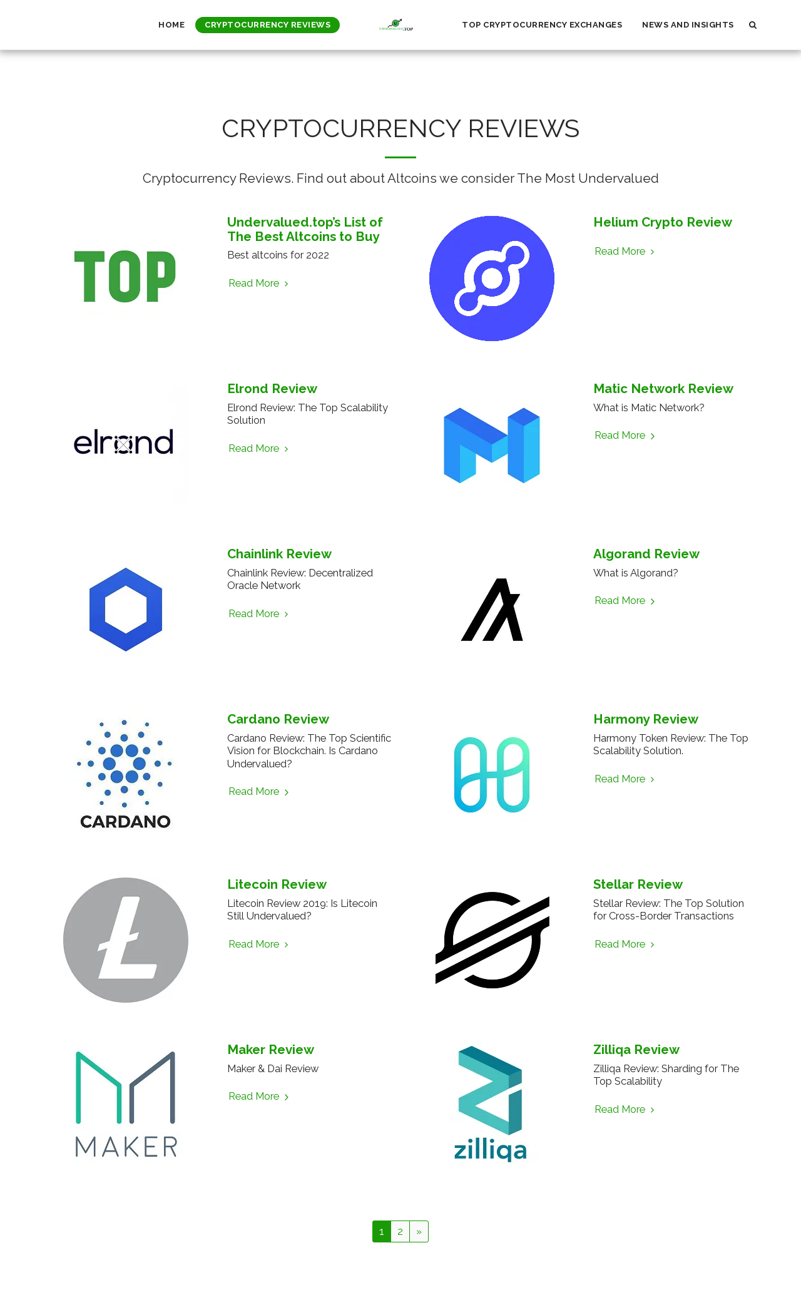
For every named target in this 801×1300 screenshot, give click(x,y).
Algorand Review (646, 553)
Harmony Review (645, 719)
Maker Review (270, 1049)
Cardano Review (278, 719)
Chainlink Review (279, 553)
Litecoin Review (277, 884)
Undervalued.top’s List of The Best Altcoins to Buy (305, 229)
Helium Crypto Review (662, 222)
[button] (753, 25)
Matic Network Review (663, 388)
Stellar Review (638, 884)
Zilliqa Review (636, 1049)
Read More (260, 283)
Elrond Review (272, 388)
